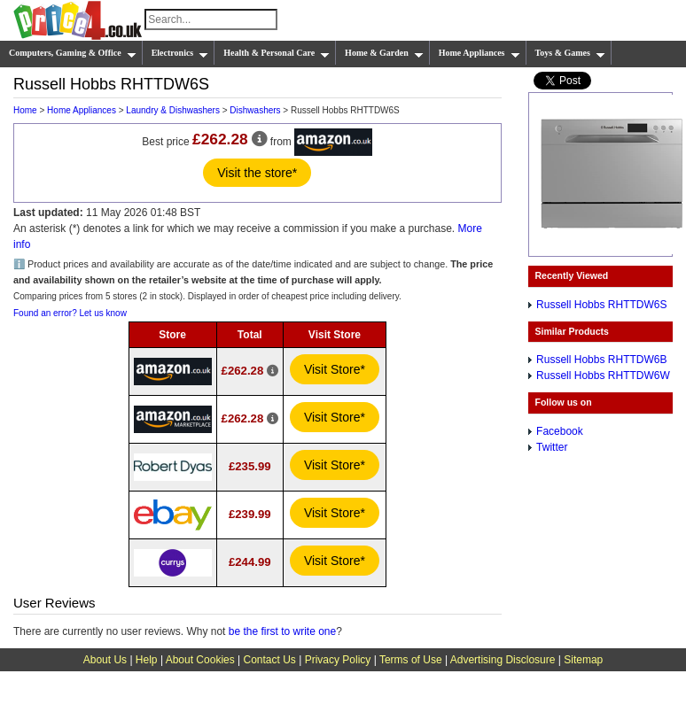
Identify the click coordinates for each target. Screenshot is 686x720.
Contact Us (270, 660)
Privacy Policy (338, 660)
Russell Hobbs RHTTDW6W (603, 375)
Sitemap (583, 660)
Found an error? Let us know (70, 313)
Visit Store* (334, 369)
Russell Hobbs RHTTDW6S (601, 304)
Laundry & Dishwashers (173, 110)
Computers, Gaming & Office (72, 53)
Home (25, 110)
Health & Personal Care (276, 53)
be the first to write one (282, 631)
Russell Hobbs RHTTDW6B (601, 359)
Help (147, 660)
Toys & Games (570, 53)
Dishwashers (255, 110)
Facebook (559, 431)
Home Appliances (479, 53)
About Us (105, 660)
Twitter (551, 447)
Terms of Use (410, 660)
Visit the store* (257, 173)
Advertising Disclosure (503, 660)
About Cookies (200, 660)
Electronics (180, 53)
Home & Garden (384, 53)
